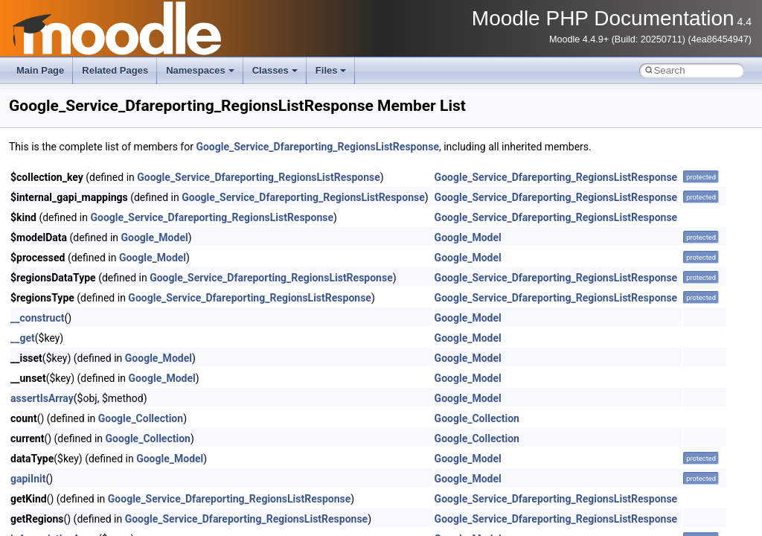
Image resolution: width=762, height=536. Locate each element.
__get (22, 338)
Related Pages (115, 70)
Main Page (40, 70)
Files (331, 70)
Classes (275, 70)
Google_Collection (140, 418)
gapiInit (27, 479)
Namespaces (200, 70)
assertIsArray (42, 398)
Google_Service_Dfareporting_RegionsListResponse (317, 147)
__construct (37, 318)
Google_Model (154, 237)
